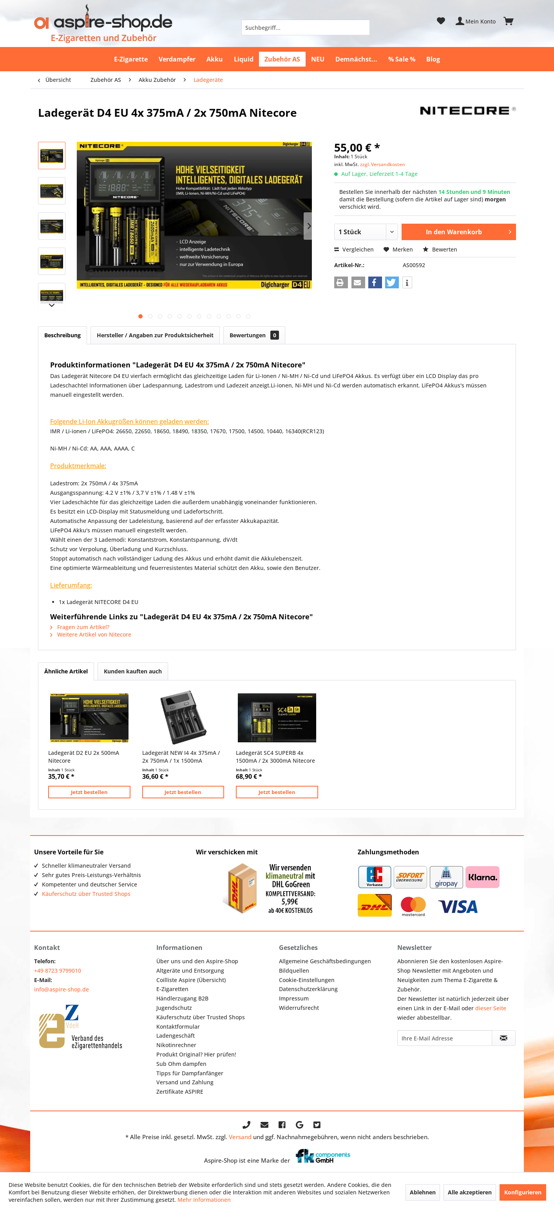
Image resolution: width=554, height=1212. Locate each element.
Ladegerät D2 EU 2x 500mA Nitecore (83, 756)
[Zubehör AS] (282, 59)
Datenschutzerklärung (308, 989)
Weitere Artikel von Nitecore (90, 634)
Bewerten (440, 249)
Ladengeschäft (175, 1035)
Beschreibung (62, 335)
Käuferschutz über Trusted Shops (86, 893)
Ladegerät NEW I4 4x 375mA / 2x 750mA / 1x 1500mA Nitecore (181, 757)
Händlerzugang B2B (182, 998)
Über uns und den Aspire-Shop (197, 961)
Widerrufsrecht (299, 1007)
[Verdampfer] (177, 59)
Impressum (294, 998)
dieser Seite (490, 1008)
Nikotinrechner (176, 1045)
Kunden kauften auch (133, 671)
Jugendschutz (174, 1007)
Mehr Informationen (204, 1199)
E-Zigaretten (172, 989)
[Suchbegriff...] (305, 27)
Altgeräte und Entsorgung (190, 970)
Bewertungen (254, 335)
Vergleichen (354, 249)
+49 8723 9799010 (57, 970)
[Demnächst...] (356, 59)
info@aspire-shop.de (61, 989)
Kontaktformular (178, 1026)
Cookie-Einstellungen (307, 980)
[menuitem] (305, 27)
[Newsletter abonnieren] (503, 1038)
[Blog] (433, 59)
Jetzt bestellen (89, 792)
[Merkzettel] (441, 21)
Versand (240, 1137)
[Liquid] (243, 59)
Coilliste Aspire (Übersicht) (191, 980)
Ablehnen (423, 1192)
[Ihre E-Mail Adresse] (444, 1038)
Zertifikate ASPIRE (179, 1091)
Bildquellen (294, 970)
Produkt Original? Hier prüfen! (196, 1054)
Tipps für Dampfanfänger (189, 1073)
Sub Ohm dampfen (181, 1063)
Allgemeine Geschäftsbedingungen (325, 961)
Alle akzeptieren (470, 1192)
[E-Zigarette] (131, 59)
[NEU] (318, 59)
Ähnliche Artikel (66, 671)
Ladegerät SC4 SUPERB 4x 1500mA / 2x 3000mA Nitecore (275, 756)
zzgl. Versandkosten (382, 164)
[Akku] (214, 59)
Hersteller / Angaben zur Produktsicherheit (155, 335)
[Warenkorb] (512, 21)
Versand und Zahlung (185, 1082)
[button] (341, 282)
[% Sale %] (402, 59)
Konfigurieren (522, 1192)
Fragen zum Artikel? (79, 627)
